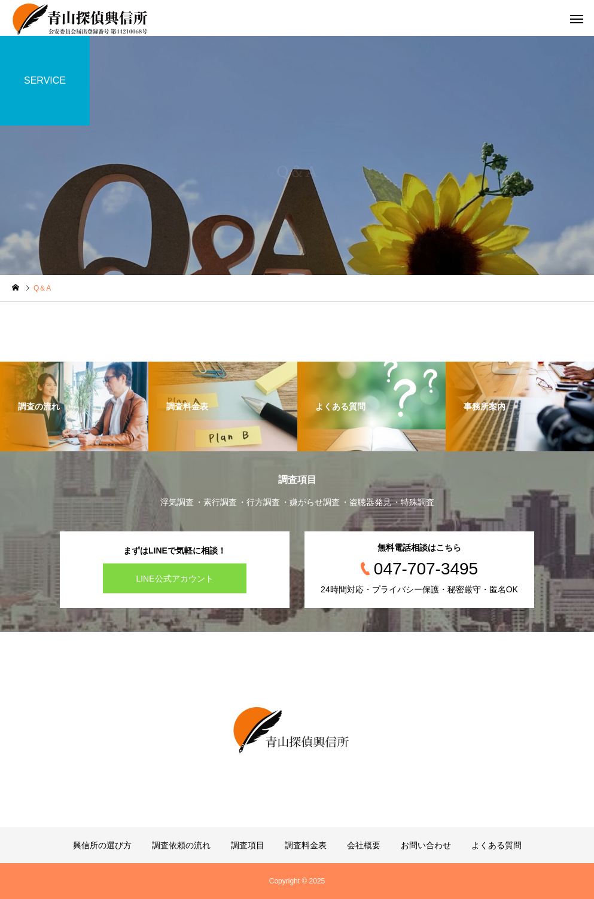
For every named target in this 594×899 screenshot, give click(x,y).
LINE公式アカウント (174, 578)
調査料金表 (306, 845)
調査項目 (247, 845)
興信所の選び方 (102, 845)
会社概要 (363, 845)
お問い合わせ (426, 845)
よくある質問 (496, 845)
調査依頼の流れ (181, 845)
